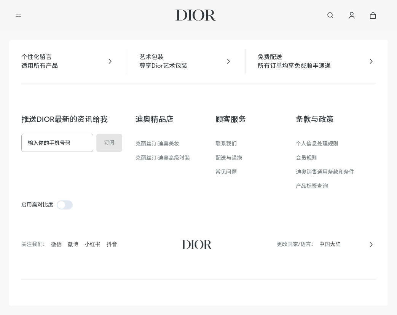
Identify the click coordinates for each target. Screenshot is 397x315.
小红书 (92, 244)
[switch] (65, 204)
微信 (56, 244)
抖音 (112, 244)
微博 (73, 244)
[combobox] (341, 244)
